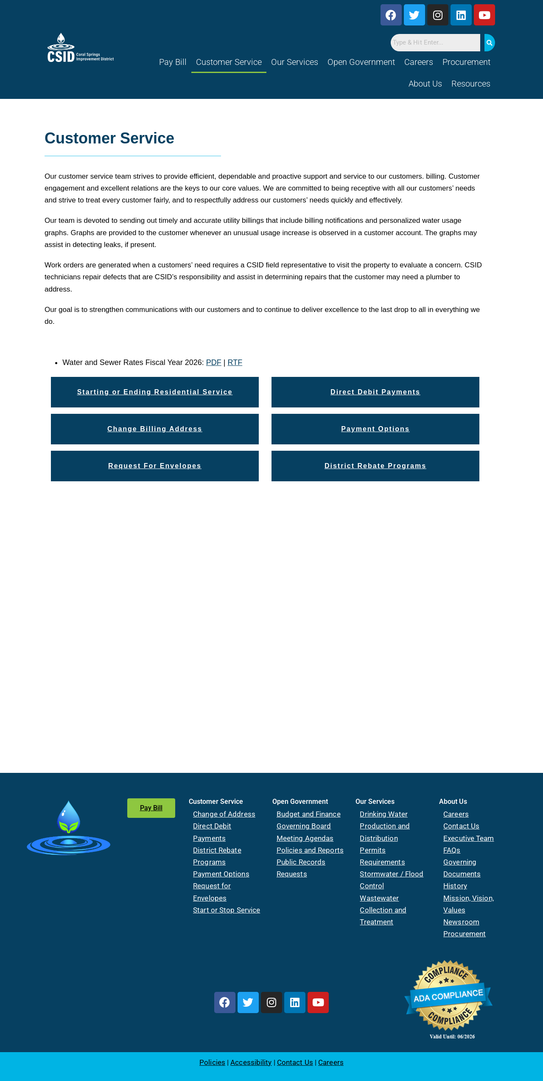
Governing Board (304, 826)
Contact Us (461, 826)
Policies (212, 1062)
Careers (418, 62)
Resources (470, 84)
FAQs (451, 850)
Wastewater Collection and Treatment (383, 910)
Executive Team (468, 838)
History (455, 886)
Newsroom (461, 922)
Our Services (294, 62)
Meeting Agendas (305, 838)
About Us (425, 84)
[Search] (489, 42)
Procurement (466, 62)
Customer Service (229, 62)
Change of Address (224, 814)
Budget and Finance (309, 814)
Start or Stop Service (226, 910)
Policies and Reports (310, 850)
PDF (213, 362)
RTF (235, 362)
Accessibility (251, 1062)
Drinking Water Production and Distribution (384, 826)
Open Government (361, 62)
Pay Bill (173, 62)
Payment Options (221, 874)
